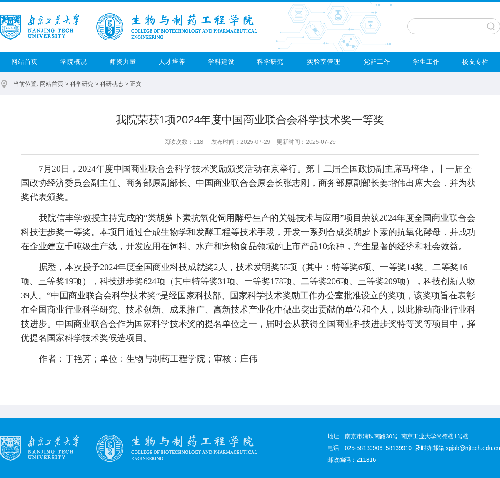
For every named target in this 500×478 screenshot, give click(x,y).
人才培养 (172, 61)
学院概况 (73, 61)
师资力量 (123, 61)
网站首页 (24, 61)
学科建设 (221, 61)
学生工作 (426, 61)
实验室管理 (323, 61)
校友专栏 (475, 61)
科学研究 (270, 61)
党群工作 (377, 61)
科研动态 (111, 83)
